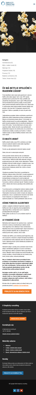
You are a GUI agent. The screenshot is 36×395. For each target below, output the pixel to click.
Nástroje (4, 68)
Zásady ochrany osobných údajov (10, 334)
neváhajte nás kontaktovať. (21, 285)
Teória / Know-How (7, 78)
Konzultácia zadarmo (18, 319)
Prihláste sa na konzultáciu (17, 291)
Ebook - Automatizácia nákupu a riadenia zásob (18, 352)
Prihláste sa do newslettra (13, 373)
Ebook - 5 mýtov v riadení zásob (14, 350)
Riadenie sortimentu (8, 76)
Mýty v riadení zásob (8, 65)
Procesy (4, 73)
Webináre (8, 345)
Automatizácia (6, 62)
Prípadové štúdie (7, 70)
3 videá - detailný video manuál (13, 348)
